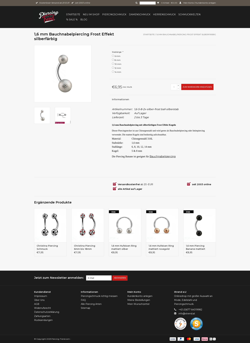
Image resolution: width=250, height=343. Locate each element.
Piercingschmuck (114, 14)
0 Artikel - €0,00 (167, 3)
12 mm (118, 68)
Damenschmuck (139, 14)
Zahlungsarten (42, 316)
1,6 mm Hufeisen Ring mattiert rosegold (161, 247)
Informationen (120, 99)
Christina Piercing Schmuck (47, 247)
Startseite (73, 14)
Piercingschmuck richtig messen (99, 295)
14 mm (118, 72)
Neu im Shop (91, 14)
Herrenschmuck (164, 14)
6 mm (117, 56)
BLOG (83, 19)
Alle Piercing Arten (91, 304)
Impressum (40, 295)
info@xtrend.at (187, 313)
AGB (36, 304)
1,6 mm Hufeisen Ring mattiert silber (123, 247)
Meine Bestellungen (138, 300)
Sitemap (85, 308)
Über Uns (39, 300)
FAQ (83, 300)
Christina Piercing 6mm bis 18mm (84, 247)
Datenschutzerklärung (46, 312)
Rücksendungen (43, 320)
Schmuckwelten (189, 14)
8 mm (118, 60)
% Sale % (72, 19)
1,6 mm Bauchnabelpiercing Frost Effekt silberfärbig (186, 34)
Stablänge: (117, 52)
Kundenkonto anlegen (139, 295)
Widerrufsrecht (42, 308)
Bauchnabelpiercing (163, 156)
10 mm (118, 64)
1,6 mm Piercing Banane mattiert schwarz (195, 247)
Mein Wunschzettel (138, 304)
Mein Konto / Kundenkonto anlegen (197, 3)
